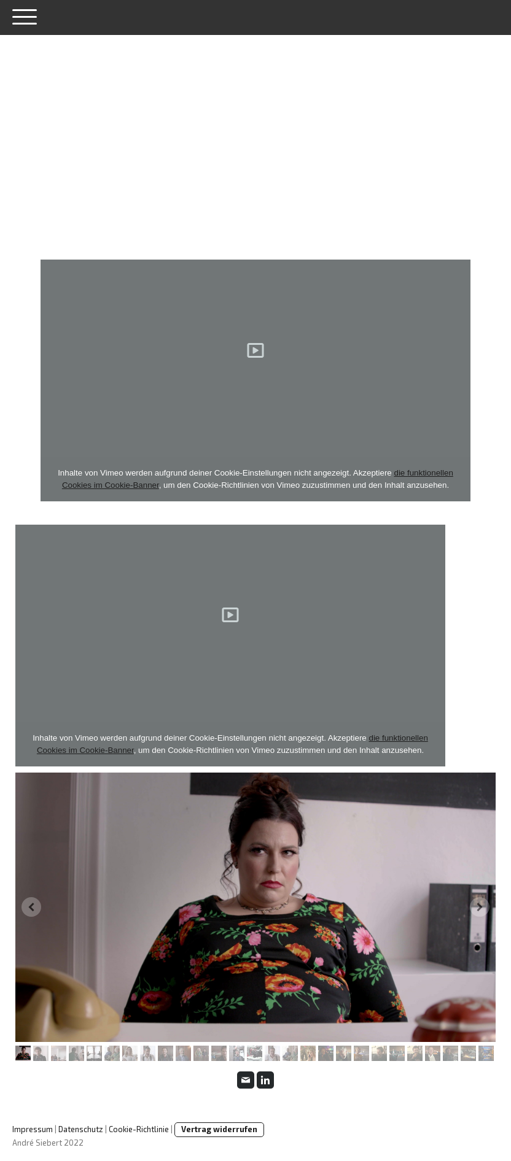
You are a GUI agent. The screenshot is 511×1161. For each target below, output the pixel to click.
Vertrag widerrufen (219, 1129)
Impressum (32, 1129)
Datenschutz (80, 1129)
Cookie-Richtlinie (139, 1129)
